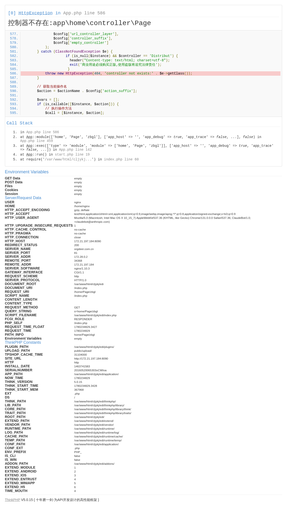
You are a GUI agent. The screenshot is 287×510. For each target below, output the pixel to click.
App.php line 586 (84, 13)
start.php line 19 (72, 155)
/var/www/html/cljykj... (68, 159)
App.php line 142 (75, 150)
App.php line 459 (36, 141)
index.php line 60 (121, 159)
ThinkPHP (12, 500)
